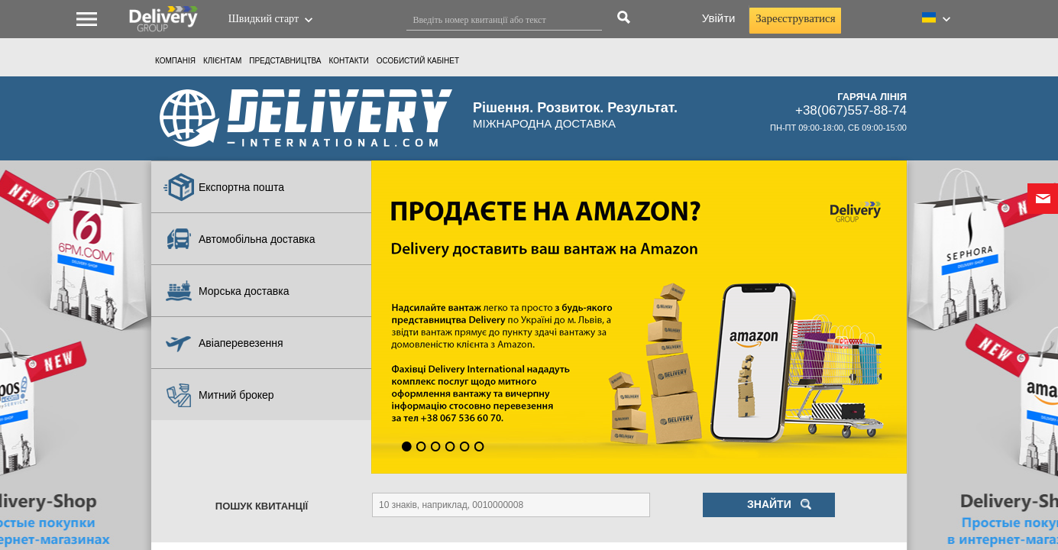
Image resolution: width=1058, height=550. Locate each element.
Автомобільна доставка (257, 239)
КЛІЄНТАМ (222, 61)
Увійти (719, 17)
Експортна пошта (241, 187)
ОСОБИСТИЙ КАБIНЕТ (418, 61)
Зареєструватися (795, 18)
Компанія (175, 61)
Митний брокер (236, 395)
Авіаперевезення (241, 343)
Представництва (285, 61)
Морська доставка (244, 291)
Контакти (349, 61)
